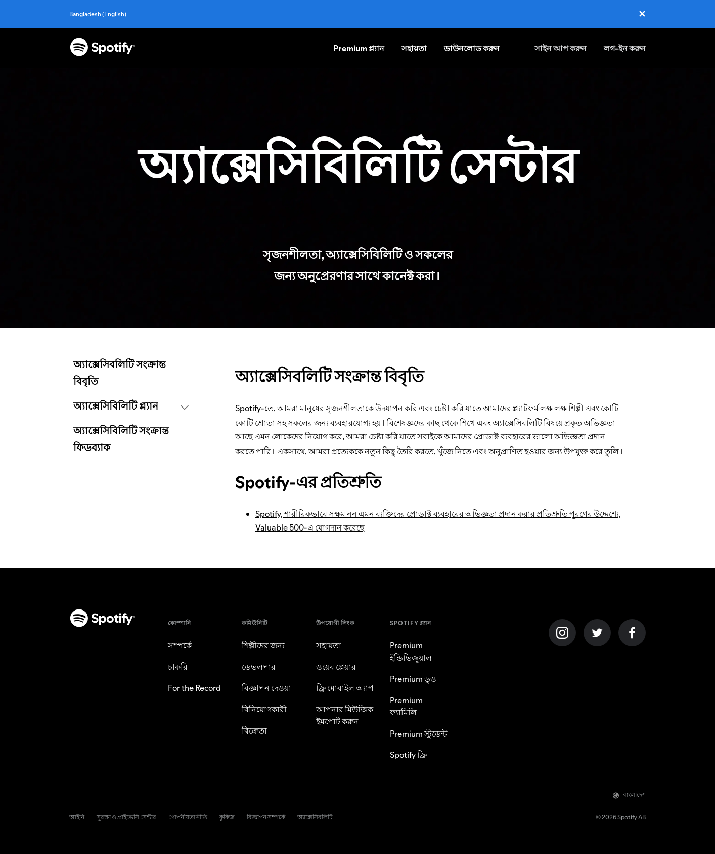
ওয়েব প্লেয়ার (336, 666)
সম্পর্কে (180, 645)
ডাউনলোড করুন (472, 48)
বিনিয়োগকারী (264, 709)
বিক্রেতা (254, 730)
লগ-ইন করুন (625, 48)
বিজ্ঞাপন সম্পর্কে (266, 816)
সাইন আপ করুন (560, 48)
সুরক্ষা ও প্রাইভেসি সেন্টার (126, 816)
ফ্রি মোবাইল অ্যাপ (345, 688)
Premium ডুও (413, 678)
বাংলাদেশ (629, 794)
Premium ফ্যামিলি (406, 706)
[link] (131, 373)
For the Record (194, 688)
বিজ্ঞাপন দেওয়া (266, 688)
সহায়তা (414, 48)
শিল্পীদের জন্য (263, 645)
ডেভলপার (259, 666)
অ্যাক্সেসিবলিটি (315, 816)
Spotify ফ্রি (408, 754)
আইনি (76, 816)
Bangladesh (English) (97, 14)
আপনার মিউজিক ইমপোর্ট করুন (344, 715)
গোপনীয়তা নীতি (187, 816)
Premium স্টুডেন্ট (419, 733)
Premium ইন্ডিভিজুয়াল (411, 651)
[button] (131, 406)
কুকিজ (227, 816)
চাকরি (178, 666)
